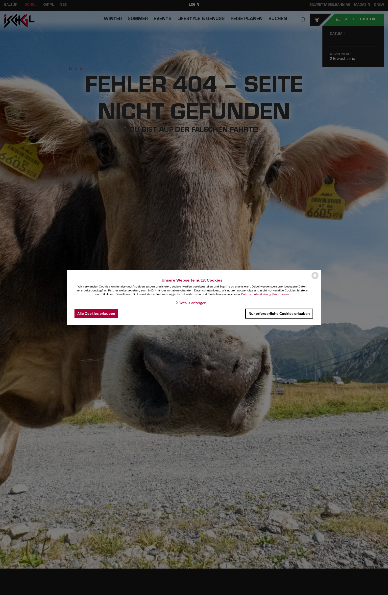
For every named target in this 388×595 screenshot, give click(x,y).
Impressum (281, 294)
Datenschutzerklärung (256, 294)
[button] (190, 303)
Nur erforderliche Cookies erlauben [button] (279, 313)
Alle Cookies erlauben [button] (96, 313)
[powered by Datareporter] (315, 278)
